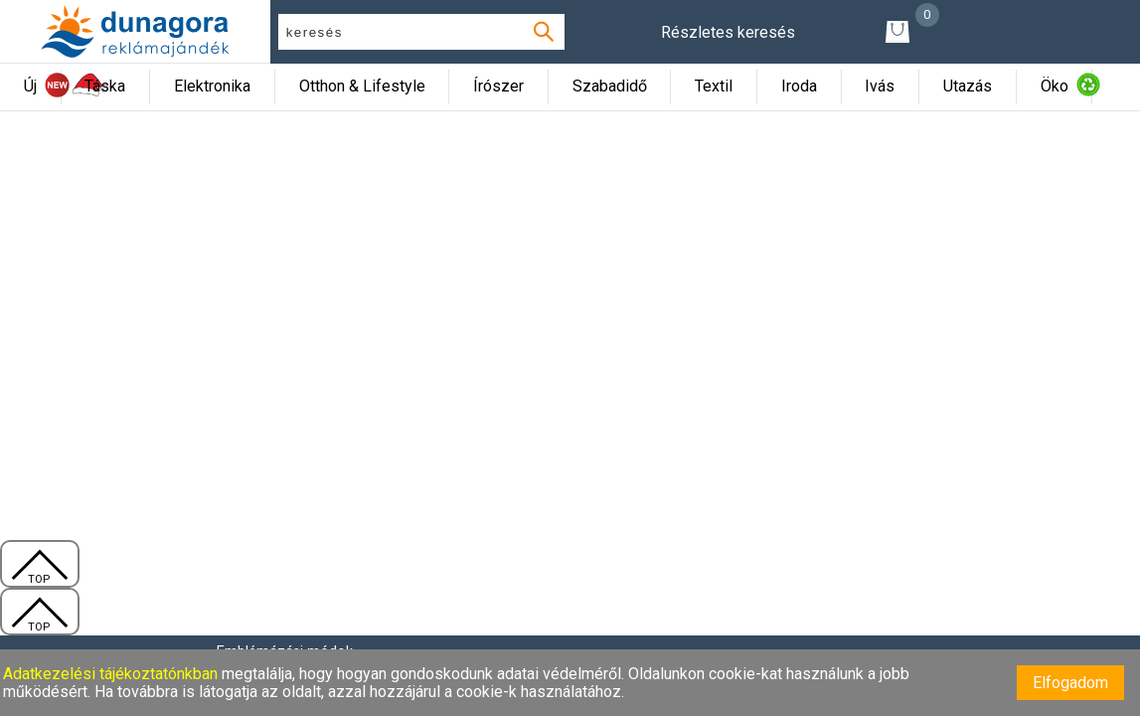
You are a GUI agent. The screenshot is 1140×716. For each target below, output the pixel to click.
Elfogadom (1070, 682)
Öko (1054, 86)
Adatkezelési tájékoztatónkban (112, 673)
